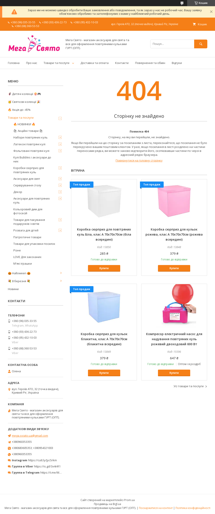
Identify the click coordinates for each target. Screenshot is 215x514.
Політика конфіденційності (193, 508)
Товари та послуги (56, 63)
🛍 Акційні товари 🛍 (28, 131)
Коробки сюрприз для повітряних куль (28, 170)
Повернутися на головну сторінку (139, 160)
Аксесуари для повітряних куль (31, 200)
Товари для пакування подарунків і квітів (29, 222)
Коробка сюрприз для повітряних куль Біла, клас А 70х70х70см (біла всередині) (104, 234)
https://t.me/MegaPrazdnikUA (60, 472)
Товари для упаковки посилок (34, 244)
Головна (14, 63)
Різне (17, 250)
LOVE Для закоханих (27, 257)
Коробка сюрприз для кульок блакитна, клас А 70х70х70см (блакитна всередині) (104, 339)
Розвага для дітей (25, 230)
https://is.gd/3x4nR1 (47, 466)
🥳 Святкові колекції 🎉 (24, 102)
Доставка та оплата (95, 63)
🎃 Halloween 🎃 (19, 273)
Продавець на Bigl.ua (107, 504)
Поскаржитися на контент (156, 508)
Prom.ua (129, 500)
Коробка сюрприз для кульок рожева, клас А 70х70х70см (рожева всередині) (174, 234)
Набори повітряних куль (30, 137)
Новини (13, 289)
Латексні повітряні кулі (29, 144)
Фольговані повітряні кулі (31, 151)
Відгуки (177, 63)
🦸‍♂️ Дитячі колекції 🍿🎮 (24, 94)
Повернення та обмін (150, 63)
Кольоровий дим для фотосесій (27, 211)
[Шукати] (200, 44)
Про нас (31, 63)
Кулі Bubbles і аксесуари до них (32, 159)
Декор (17, 192)
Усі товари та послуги (189, 386)
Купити (104, 268)
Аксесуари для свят (26, 179)
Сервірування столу (27, 185)
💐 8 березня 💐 (19, 281)
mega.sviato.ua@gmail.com (30, 435)
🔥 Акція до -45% (19, 110)
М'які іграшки (22, 263)
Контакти (122, 63)
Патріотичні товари (27, 237)
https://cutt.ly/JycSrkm (42, 460)
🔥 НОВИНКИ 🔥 (24, 124)
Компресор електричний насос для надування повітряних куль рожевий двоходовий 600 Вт (174, 339)
